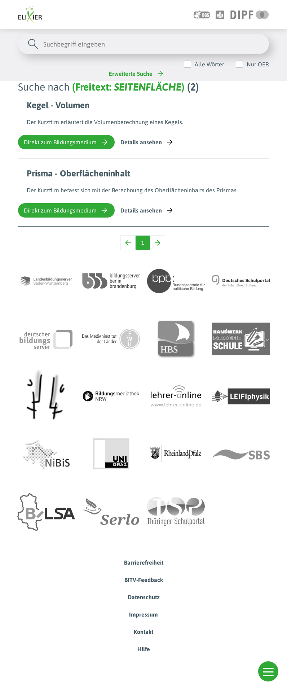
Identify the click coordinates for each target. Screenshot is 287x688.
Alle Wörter (209, 64)
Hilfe (143, 649)
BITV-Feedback (143, 580)
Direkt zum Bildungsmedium (66, 142)
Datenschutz (144, 597)
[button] (268, 671)
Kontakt (143, 631)
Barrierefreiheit (143, 562)
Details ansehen (147, 142)
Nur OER (258, 64)
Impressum (143, 614)
